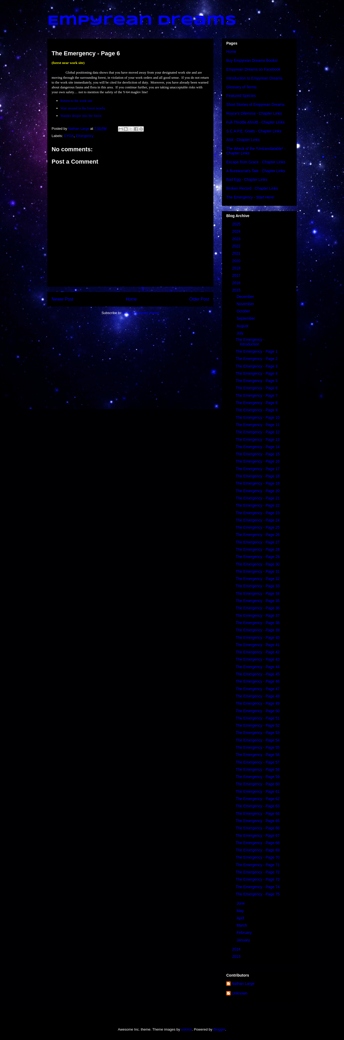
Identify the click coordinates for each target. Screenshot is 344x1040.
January (243, 940)
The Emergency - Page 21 (258, 498)
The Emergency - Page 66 (258, 828)
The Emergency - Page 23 (258, 513)
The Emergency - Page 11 (258, 425)
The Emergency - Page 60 (258, 784)
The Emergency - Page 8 (257, 403)
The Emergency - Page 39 (258, 630)
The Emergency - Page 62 (258, 799)
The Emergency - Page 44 (258, 667)
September (246, 318)
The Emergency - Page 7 (257, 395)
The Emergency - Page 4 (257, 373)
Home (131, 299)
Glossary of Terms (241, 87)
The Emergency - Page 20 (258, 491)
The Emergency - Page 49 (258, 703)
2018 (237, 268)
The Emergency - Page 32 (258, 579)
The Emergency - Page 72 (258, 872)
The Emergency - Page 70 (258, 857)
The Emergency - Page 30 (258, 564)
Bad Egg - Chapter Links (246, 179)
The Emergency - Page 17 (258, 469)
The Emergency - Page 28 (258, 549)
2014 (237, 949)
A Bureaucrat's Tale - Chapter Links (255, 171)
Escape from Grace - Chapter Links (255, 162)
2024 (237, 231)
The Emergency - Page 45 (258, 674)
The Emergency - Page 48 (258, 696)
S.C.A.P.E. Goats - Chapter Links (253, 131)
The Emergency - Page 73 (258, 879)
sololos (186, 1029)
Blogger (219, 1029)
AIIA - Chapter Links (243, 140)
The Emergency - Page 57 (258, 762)
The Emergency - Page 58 (258, 769)
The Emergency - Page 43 (258, 659)
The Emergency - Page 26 (258, 534)
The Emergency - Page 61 (258, 791)
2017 (237, 275)
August (242, 326)
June (241, 903)
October (243, 311)
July (240, 333)
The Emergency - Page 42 (258, 652)
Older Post (199, 299)
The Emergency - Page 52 (258, 725)
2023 (237, 239)
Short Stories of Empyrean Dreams (255, 104)
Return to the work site (76, 101)
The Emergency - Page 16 (258, 461)
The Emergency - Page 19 (258, 483)
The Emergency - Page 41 (258, 645)
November (245, 304)
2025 (237, 224)
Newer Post (62, 299)
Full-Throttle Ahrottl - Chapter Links (255, 122)
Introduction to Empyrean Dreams (254, 78)
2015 (237, 290)
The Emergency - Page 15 (258, 454)
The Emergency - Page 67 (258, 835)
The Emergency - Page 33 (258, 586)
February (244, 932)
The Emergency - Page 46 (258, 681)
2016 (237, 283)
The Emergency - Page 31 (258, 571)
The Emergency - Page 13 (258, 439)
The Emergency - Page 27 (258, 542)
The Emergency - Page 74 (258, 887)
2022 (237, 246)
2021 (237, 253)
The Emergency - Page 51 (258, 718)
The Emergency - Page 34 (258, 593)
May (240, 911)
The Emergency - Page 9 (257, 410)
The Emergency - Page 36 (258, 608)
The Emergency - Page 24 (258, 520)
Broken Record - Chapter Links (252, 188)
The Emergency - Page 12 (258, 432)
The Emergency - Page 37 (258, 615)
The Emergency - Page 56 (258, 755)
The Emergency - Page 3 (257, 366)
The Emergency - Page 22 (258, 505)
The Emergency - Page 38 (258, 623)
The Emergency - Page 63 (258, 806)
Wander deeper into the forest (81, 116)
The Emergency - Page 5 (257, 381)
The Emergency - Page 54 (258, 740)
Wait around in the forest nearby (83, 108)
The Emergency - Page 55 (258, 747)
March (242, 925)
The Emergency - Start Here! (250, 197)
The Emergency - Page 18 (258, 476)
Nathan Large (243, 983)
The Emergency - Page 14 (258, 447)
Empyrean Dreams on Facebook (253, 69)
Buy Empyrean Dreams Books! (252, 60)
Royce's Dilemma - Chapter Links (254, 113)
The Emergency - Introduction (250, 341)
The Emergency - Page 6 (257, 388)
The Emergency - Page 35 (258, 601)
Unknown (239, 993)
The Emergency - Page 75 (258, 894)
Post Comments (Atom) (141, 313)
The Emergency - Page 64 (258, 813)
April (240, 918)
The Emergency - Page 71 (258, 865)
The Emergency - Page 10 (258, 417)
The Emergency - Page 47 (258, 689)
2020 (237, 261)
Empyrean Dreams (141, 21)
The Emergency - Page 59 (258, 777)
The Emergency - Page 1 (257, 351)
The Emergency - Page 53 (258, 732)
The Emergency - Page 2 (257, 359)
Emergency (85, 136)
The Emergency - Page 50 (258, 711)
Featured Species (241, 95)
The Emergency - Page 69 (258, 850)
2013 (237, 956)
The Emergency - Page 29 (258, 557)
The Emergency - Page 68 (258, 843)
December (245, 296)
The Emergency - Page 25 (258, 527)
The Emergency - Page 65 (258, 821)
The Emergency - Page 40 (258, 637)
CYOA (69, 136)
